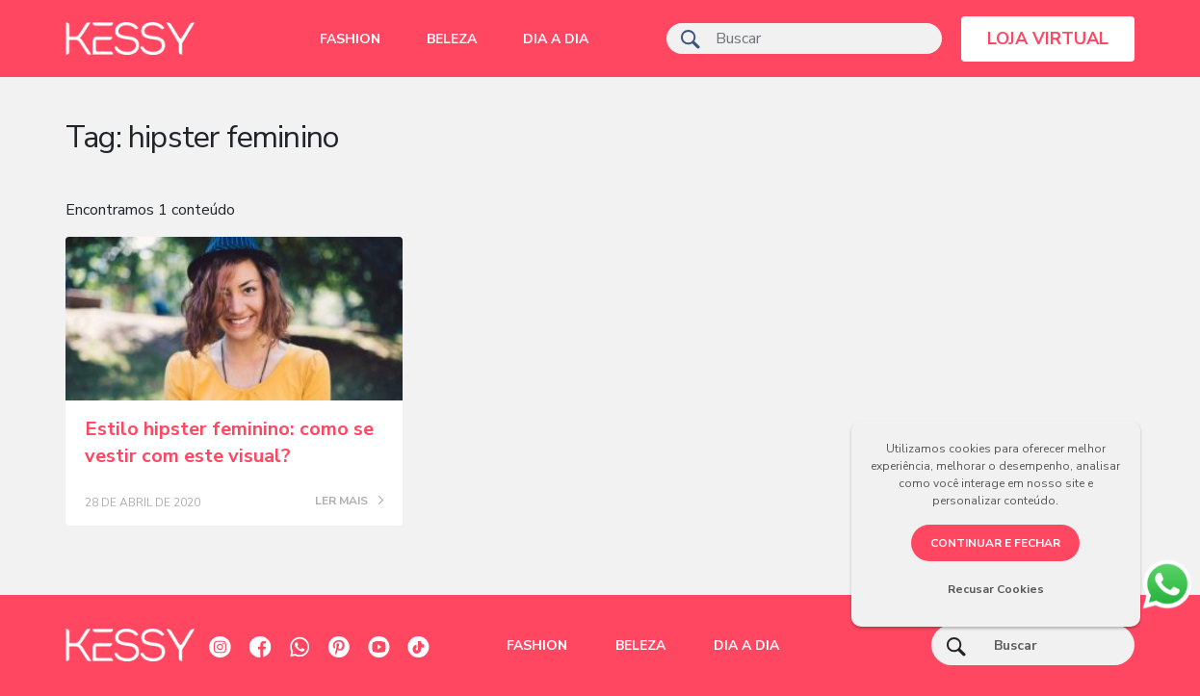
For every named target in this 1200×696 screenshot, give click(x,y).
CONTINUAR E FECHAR (995, 543)
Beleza (452, 39)
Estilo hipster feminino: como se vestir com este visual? (229, 442)
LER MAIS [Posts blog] (349, 501)
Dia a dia (555, 39)
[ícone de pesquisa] (690, 38)
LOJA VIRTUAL (1048, 38)
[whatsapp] (1166, 581)
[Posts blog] (234, 318)
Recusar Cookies (996, 589)
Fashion (350, 39)
